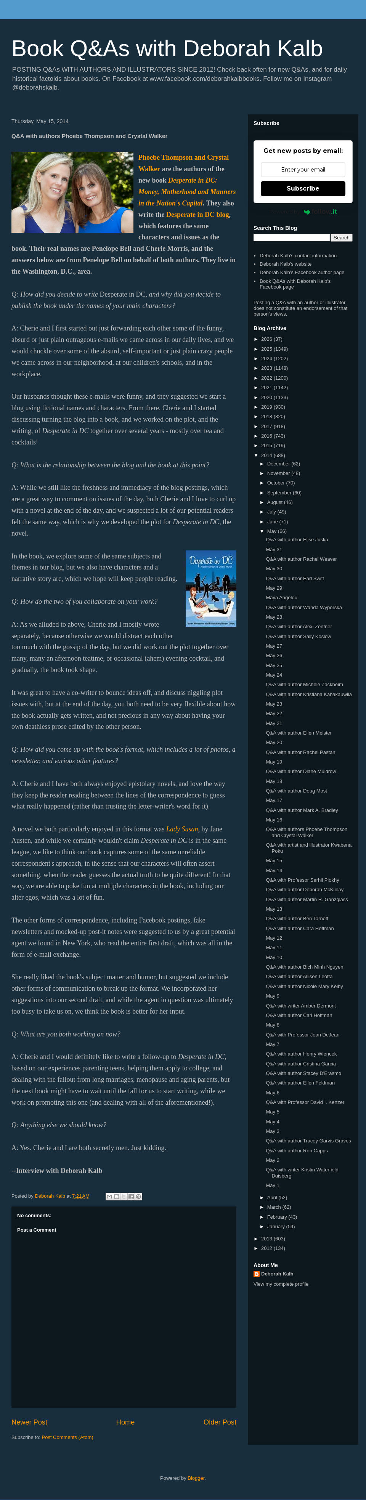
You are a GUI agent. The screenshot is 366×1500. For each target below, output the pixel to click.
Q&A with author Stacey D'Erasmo (303, 1073)
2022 (267, 378)
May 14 (274, 870)
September (280, 493)
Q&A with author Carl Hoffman (299, 1015)
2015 (267, 445)
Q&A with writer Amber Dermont (301, 1006)
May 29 (274, 588)
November (279, 473)
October (276, 483)
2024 (267, 358)
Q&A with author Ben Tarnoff (297, 918)
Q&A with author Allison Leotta (299, 976)
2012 (267, 1248)
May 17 (274, 800)
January (276, 1226)
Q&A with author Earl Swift (295, 578)
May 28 (274, 617)
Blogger (196, 1478)
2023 (267, 368)
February (278, 1217)
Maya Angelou (281, 597)
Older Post (220, 1422)
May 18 (274, 781)
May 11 (274, 947)
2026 (267, 339)
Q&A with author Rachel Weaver (301, 559)
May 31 (274, 549)
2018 (267, 416)
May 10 (274, 957)
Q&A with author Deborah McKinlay (305, 889)
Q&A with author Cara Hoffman (300, 928)
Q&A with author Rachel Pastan (300, 752)
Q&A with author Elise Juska (297, 539)
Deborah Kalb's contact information (298, 255)
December (279, 464)
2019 (267, 407)
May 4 (272, 1122)
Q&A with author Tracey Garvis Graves (308, 1141)
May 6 (272, 1093)
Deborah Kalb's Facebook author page (302, 272)
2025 (267, 349)
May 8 (272, 1025)
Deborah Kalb (277, 1274)
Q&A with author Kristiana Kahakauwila (309, 694)
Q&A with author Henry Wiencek (301, 1054)
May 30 (274, 568)
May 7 (272, 1044)
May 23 (274, 704)
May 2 (272, 1160)
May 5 (272, 1112)
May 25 (274, 665)
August (275, 502)
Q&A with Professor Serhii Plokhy (302, 880)
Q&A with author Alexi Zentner (299, 626)
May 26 (274, 655)
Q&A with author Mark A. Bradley (302, 810)
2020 (267, 397)
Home (125, 1422)
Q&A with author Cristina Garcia (301, 1064)
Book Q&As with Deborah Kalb (167, 48)
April (273, 1197)
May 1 (272, 1185)
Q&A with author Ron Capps (297, 1150)
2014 (267, 455)
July (272, 512)
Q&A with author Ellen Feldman (300, 1083)
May (272, 531)
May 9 (272, 996)
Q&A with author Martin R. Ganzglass (307, 899)
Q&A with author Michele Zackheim (304, 684)
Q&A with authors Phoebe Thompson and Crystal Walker (306, 832)
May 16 (274, 820)
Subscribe (303, 188)
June (273, 522)
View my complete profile (281, 1284)
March (275, 1207)
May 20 (274, 742)
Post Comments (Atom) (67, 1437)
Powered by (303, 212)
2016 (267, 436)
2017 (267, 426)
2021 (267, 387)
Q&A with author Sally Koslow (298, 636)
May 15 (274, 860)
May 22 (274, 713)
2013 (267, 1239)
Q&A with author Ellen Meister (299, 733)
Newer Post (29, 1422)
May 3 (272, 1131)
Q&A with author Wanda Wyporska (304, 607)
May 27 (274, 646)
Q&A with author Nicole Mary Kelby (304, 986)
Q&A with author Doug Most (296, 791)
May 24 (274, 675)
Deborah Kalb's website (285, 264)
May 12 (274, 938)
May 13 (274, 909)
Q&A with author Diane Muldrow (301, 771)
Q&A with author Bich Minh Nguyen (304, 967)
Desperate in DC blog (197, 214)
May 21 (274, 723)
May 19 (274, 762)
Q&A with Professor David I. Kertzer (305, 1102)
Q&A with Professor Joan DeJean (302, 1035)
